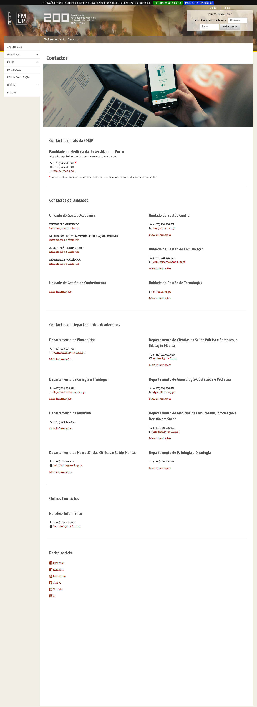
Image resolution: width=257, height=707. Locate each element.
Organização (14, 54)
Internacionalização (18, 77)
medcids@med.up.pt (166, 431)
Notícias (11, 85)
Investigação (14, 69)
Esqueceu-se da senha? (220, 14)
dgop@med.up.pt (164, 392)
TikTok (55, 582)
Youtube (56, 589)
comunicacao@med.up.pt (169, 261)
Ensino (10, 62)
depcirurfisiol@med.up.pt (69, 392)
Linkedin (56, 569)
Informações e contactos (64, 228)
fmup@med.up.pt (64, 171)
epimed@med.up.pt (165, 358)
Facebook (56, 563)
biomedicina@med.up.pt (68, 352)
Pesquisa (11, 92)
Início (62, 39)
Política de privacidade (199, 2)
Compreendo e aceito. (168, 2)
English (213, 8)
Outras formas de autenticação (210, 20)
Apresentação (14, 47)
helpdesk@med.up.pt (66, 526)
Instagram (57, 576)
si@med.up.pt (162, 291)
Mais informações (160, 234)
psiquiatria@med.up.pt (67, 465)
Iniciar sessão (230, 26)
